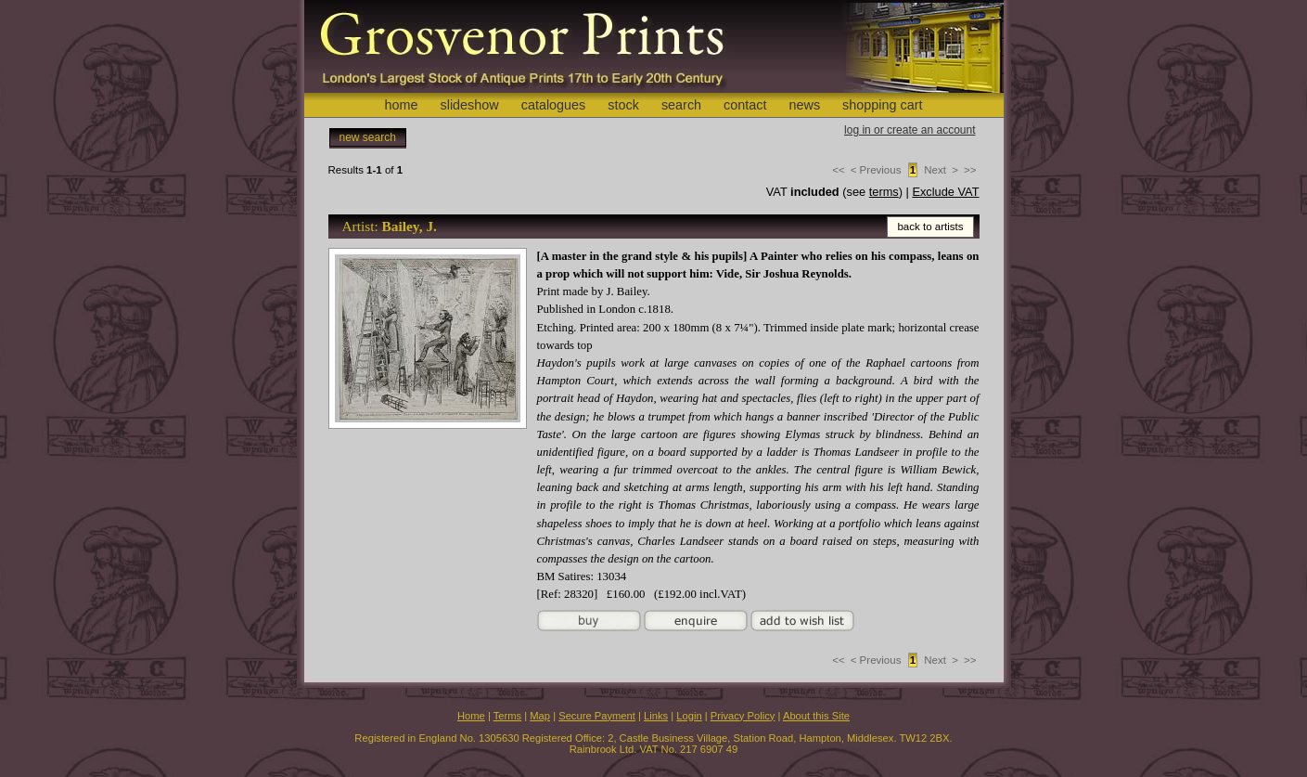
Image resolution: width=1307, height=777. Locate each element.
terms (884, 192)
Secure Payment (596, 715)
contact (745, 104)
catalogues (553, 104)
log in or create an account (909, 129)
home (400, 104)
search (681, 104)
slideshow (469, 104)
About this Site (816, 715)
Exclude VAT (945, 192)
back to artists (930, 226)
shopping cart (882, 104)
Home (471, 715)
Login (688, 715)
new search (368, 137)
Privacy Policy (743, 715)
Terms (507, 715)
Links (656, 715)
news (805, 104)
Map (540, 715)
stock (623, 104)
